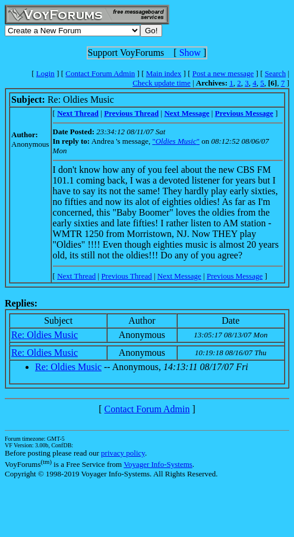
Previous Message (235, 275)
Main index (164, 73)
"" (176, 141)
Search (275, 73)
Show (190, 53)
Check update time (161, 82)
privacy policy (123, 452)
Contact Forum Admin (100, 73)
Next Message (179, 275)
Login (45, 73)
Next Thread (76, 275)
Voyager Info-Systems (158, 464)
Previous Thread (126, 275)
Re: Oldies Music (44, 335)
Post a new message (223, 73)
